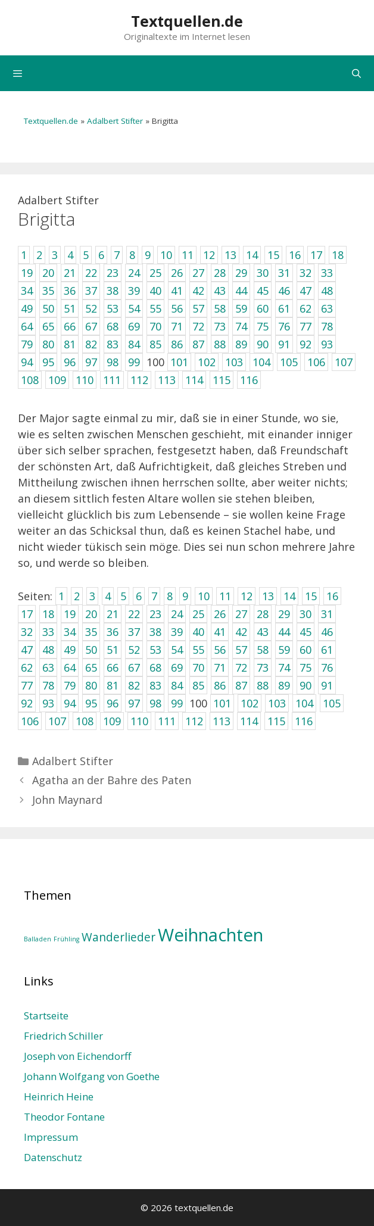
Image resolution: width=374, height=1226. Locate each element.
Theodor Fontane (64, 1117)
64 (70, 667)
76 (327, 667)
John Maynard (67, 800)
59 (284, 649)
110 (139, 721)
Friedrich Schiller (63, 1036)
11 (225, 596)
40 (198, 632)
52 (134, 649)
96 (113, 703)
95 (91, 703)
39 (177, 632)
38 (155, 632)
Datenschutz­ (53, 1157)
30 (305, 614)
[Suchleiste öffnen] (356, 73)
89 (284, 685)
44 (284, 632)
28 (263, 614)
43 (263, 632)
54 (177, 649)
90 (305, 685)
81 (113, 685)
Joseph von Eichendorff (77, 1056)
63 (48, 667)
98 (155, 703)
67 (134, 667)
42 (241, 632)
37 (134, 632)
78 (48, 685)
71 (220, 667)
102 (249, 703)
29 (284, 614)
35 (91, 632)
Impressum (51, 1137)
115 (276, 721)
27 (241, 614)
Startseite (46, 1015)
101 (222, 703)
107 (57, 721)
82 (134, 685)
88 (263, 685)
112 (194, 721)
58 (263, 649)
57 (241, 649)
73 (263, 667)
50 (91, 649)
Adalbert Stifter (115, 121)
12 (247, 596)
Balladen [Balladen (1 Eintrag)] (37, 939)
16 (332, 596)
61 (327, 649)
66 (113, 667)
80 (91, 685)
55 (198, 649)
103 (277, 703)
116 (304, 721)
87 (241, 685)
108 (85, 721)
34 (70, 632)
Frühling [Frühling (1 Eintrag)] (66, 939)
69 (177, 667)
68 (155, 667)
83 (155, 685)
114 (249, 721)
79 (70, 685)
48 (48, 649)
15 (311, 596)
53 (155, 649)
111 (167, 721)
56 (220, 649)
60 (305, 649)
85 (198, 685)
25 (198, 614)
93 (48, 703)
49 (70, 649)
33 (48, 632)
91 (327, 685)
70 (198, 667)
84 (177, 685)
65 (91, 667)
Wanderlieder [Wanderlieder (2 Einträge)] (118, 937)
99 (177, 703)
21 (113, 614)
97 (134, 703)
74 (284, 667)
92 (27, 703)
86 (220, 685)
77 (27, 685)
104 (304, 703)
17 (27, 614)
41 (220, 632)
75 (305, 667)
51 (113, 649)
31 (327, 614)
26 (220, 614)
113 (221, 721)
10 (204, 596)
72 (241, 667)
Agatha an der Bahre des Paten (111, 780)
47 (27, 649)
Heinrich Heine (59, 1096)
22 (134, 614)
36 (113, 632)
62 (27, 667)
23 (155, 614)
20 (91, 614)
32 (27, 632)
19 (70, 614)
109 (112, 721)
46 (327, 632)
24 (177, 614)
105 (332, 703)
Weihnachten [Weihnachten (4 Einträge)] (210, 935)
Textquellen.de (187, 21)
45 (305, 632)
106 (30, 721)
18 (48, 614)
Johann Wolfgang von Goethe (92, 1076)
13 (268, 596)
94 (70, 703)
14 (289, 596)
